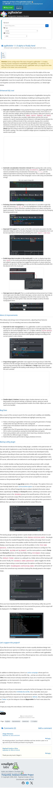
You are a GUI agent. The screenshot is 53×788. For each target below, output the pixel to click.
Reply (47, 738)
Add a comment (45, 728)
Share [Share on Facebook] (2, 711)
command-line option (25, 486)
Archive (6, 33)
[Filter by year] (15, 36)
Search (6, 22)
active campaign (32, 672)
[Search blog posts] (24, 25)
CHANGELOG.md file (23, 692)
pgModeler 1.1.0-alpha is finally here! (18, 45)
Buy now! (8, 8)
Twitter (4, 699)
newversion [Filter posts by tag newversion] (25, 721)
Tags (6, 28)
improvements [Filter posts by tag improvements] (16, 721)
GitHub (35, 697)
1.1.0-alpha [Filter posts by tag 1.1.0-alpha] (34, 721)
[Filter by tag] (21, 30)
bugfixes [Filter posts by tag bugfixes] (7, 721)
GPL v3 (31, 779)
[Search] (47, 25)
